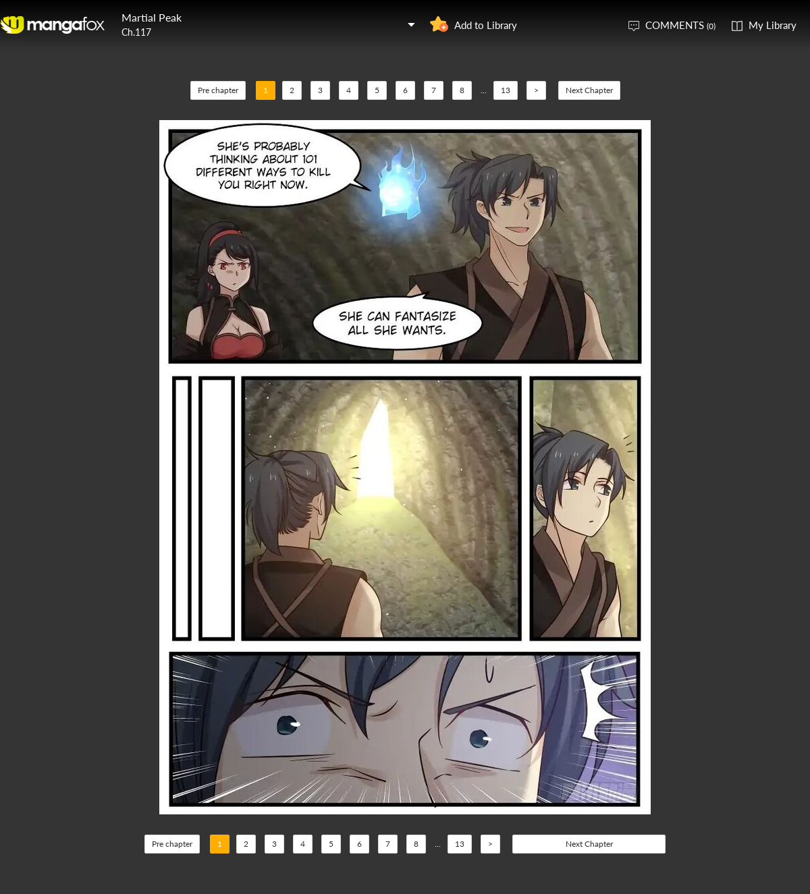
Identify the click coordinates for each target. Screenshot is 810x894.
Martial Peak (152, 17)
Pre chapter (218, 90)
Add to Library (485, 25)
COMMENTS (680, 25)
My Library (772, 25)
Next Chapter (589, 90)
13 (505, 90)
